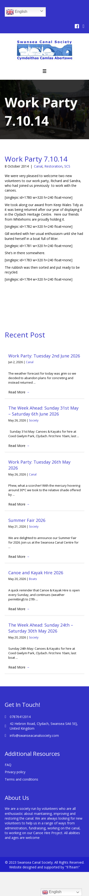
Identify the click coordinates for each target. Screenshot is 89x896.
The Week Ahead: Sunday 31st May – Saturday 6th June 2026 (43, 411)
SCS (67, 166)
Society (33, 420)
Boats (33, 579)
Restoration (53, 166)
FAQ (8, 764)
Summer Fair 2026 (26, 520)
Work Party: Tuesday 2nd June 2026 (44, 356)
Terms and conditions (21, 779)
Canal (38, 166)
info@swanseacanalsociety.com (34, 735)
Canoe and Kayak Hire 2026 (35, 572)
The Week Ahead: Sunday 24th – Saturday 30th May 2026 (40, 628)
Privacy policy (15, 772)
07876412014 (20, 716)
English (16, 12)
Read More (19, 392)
